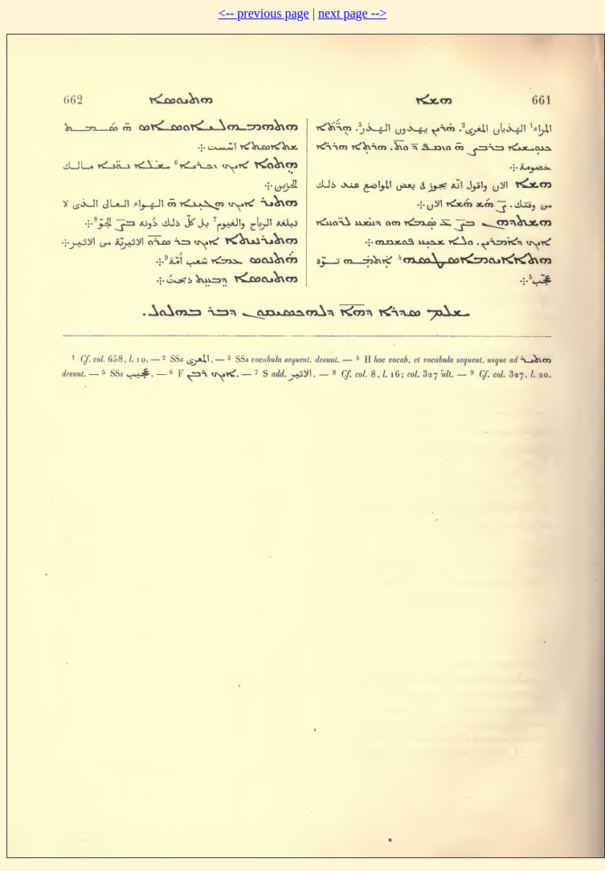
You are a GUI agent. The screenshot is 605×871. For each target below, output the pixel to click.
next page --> (352, 13)
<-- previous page (264, 13)
